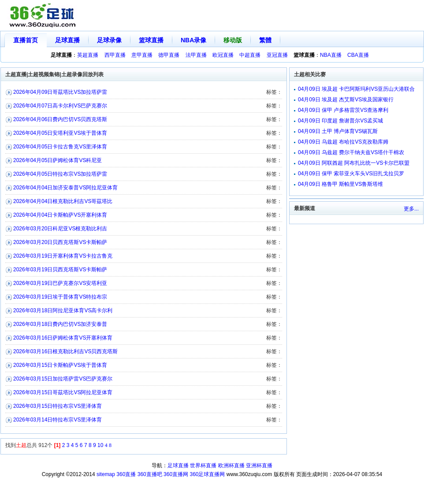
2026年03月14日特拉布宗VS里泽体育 (57, 420)
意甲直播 (141, 55)
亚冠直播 (277, 55)
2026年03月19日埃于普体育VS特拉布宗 (60, 297)
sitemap (106, 474)
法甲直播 (196, 55)
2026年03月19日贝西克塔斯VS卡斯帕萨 (60, 269)
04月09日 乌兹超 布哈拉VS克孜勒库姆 (343, 142)
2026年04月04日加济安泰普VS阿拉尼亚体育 (65, 188)
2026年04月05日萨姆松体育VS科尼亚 (57, 160)
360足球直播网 (207, 474)
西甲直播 (115, 55)
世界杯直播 (203, 465)
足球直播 (67, 40)
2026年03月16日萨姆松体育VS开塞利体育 (62, 338)
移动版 (232, 40)
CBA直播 (358, 55)
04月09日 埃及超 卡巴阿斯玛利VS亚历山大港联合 (356, 89)
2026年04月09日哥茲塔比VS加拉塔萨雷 (60, 92)
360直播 (126, 474)
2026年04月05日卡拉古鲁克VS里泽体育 (60, 147)
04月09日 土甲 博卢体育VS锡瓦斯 (338, 131)
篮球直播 (151, 40)
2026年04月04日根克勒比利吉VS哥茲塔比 (62, 201)
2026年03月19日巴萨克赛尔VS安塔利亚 (60, 283)
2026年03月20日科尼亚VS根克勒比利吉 (60, 228)
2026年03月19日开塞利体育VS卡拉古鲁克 (62, 256)
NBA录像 (193, 40)
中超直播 (249, 55)
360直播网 (176, 474)
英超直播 (87, 55)
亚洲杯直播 (259, 465)
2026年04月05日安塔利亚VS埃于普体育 (60, 133)
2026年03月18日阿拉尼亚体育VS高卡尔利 (62, 310)
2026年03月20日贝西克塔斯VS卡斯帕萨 (60, 242)
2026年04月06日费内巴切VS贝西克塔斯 (60, 119)
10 (100, 445)
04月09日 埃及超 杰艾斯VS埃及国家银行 (346, 99)
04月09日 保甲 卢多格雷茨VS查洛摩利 (343, 110)
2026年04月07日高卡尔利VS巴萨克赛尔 (60, 106)
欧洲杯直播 (231, 465)
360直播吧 (150, 474)
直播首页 (25, 40)
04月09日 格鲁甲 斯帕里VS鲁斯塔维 (340, 184)
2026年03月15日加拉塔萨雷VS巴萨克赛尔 (62, 379)
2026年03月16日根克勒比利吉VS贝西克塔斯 (65, 351)
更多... (411, 209)
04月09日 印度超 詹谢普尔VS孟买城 (340, 121)
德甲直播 (168, 55)
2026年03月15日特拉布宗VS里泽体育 (57, 406)
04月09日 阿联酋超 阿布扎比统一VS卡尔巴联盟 (353, 163)
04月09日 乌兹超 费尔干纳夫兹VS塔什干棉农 (351, 152)
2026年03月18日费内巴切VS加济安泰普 (60, 324)
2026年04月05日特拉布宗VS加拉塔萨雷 (60, 174)
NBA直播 (331, 55)
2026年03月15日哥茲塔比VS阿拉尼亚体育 (62, 392)
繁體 (265, 40)
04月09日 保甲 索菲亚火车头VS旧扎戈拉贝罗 (351, 173)
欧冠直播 (223, 55)
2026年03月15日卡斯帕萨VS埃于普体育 (60, 365)
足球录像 (109, 40)
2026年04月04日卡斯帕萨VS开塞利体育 (60, 215)
